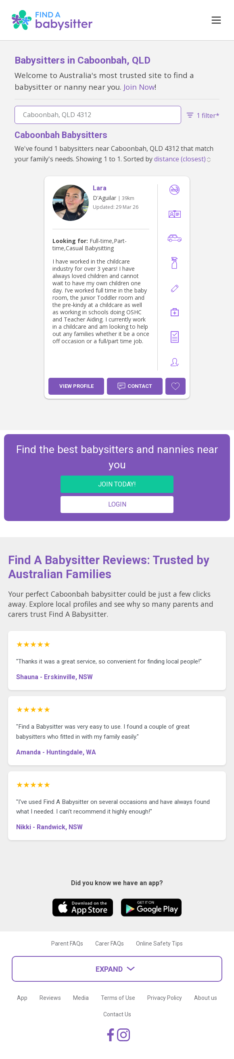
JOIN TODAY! (117, 484)
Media (81, 998)
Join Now (139, 87)
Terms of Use (118, 998)
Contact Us (117, 1014)
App (22, 998)
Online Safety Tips (159, 943)
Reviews (50, 998)
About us (205, 998)
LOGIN (117, 504)
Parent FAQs (67, 943)
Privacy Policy (164, 998)
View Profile (76, 386)
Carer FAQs (109, 943)
